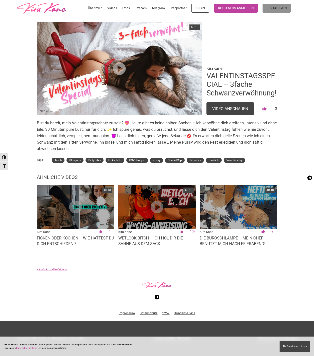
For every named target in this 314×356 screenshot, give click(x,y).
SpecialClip (175, 160)
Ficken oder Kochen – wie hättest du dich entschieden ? (75, 241)
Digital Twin (277, 8)
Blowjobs (75, 160)
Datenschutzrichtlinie (26, 348)
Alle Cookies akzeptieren (295, 346)
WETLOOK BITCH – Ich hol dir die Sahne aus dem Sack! (150, 241)
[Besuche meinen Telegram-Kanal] (309, 178)
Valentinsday (234, 160)
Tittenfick (195, 160)
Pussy (156, 160)
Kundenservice (184, 313)
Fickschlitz (115, 160)
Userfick (214, 160)
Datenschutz (148, 313)
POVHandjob (137, 160)
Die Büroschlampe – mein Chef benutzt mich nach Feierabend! (232, 241)
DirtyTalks (94, 160)
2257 (166, 313)
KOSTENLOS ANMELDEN (236, 8)
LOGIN (200, 8)
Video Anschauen (230, 108)
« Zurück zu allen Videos (52, 269)
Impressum (127, 313)
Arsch (58, 160)
